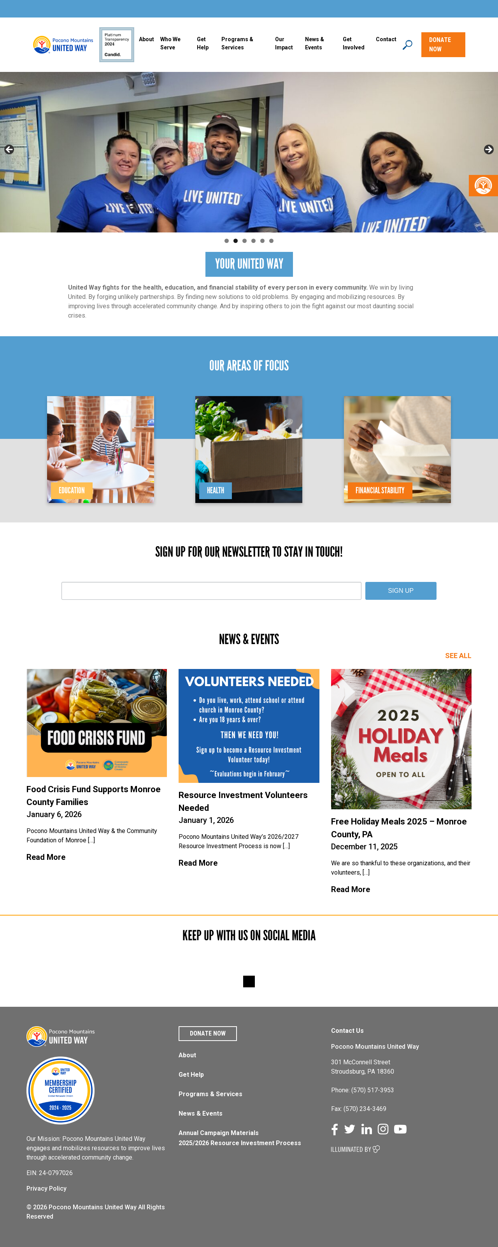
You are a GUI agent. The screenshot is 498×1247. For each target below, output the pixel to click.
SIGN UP (401, 590)
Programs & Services (210, 1094)
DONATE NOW (440, 44)
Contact (386, 39)
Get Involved (354, 43)
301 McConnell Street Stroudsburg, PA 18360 (362, 1066)
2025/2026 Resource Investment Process (240, 1143)
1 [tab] (226, 241)
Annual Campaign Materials (219, 1133)
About (146, 39)
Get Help (203, 43)
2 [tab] (235, 241)
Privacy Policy (46, 1188)
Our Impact (284, 43)
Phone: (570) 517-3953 (362, 1090)
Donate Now (208, 1033)
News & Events (201, 1113)
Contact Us (347, 1030)
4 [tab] (253, 241)
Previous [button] (10, 150)
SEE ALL (458, 655)
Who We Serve (170, 43)
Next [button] (488, 150)
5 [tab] (262, 241)
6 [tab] (271, 241)
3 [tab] (244, 241)
